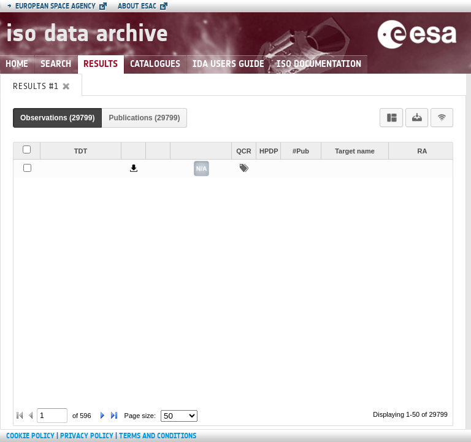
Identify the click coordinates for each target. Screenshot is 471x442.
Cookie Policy (30, 436)
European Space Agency (51, 6)
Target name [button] (355, 151)
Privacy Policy (86, 436)
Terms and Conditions (157, 436)
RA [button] (422, 151)
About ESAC (137, 6)
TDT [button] (80, 151)
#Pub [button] (301, 151)
